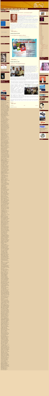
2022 (40, 28)
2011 (40, 53)
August (41, 39)
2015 (40, 34)
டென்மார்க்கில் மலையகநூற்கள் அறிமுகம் (18, 35)
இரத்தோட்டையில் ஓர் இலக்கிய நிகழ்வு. (17, 63)
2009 (40, 55)
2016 (40, 33)
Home (24, 105)
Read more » (11, 102)
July (41, 40)
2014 (40, 35)
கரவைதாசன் (16, 31)
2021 (40, 29)
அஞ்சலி (14, 31)
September (42, 38)
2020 (40, 30)
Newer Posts (12, 105)
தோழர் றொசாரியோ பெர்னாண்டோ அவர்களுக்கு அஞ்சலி (21, 12)
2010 (40, 54)
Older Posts (36, 105)
